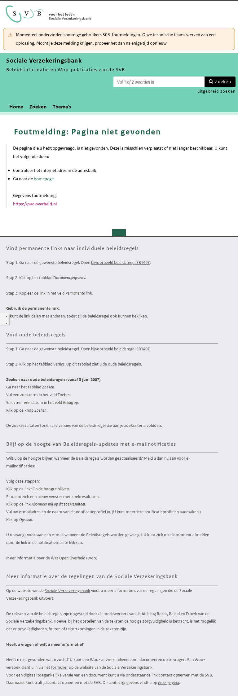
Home (16, 106)
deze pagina (168, 682)
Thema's (62, 106)
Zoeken (223, 81)
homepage (44, 179)
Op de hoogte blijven (51, 489)
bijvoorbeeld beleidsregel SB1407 (120, 262)
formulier (59, 667)
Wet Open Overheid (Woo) (74, 558)
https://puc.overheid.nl (35, 204)
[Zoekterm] (159, 82)
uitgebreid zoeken (216, 91)
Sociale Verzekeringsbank (67, 590)
